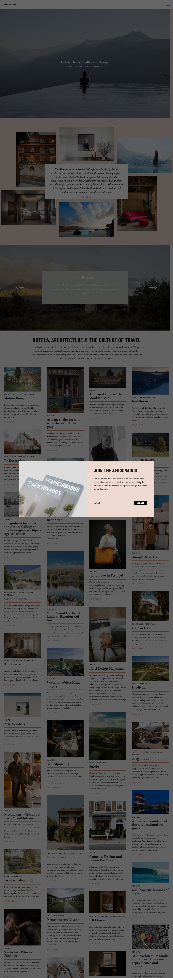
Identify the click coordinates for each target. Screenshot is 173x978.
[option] (86, 65)
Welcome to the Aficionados (86, 67)
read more (10, 423)
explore (86, 197)
